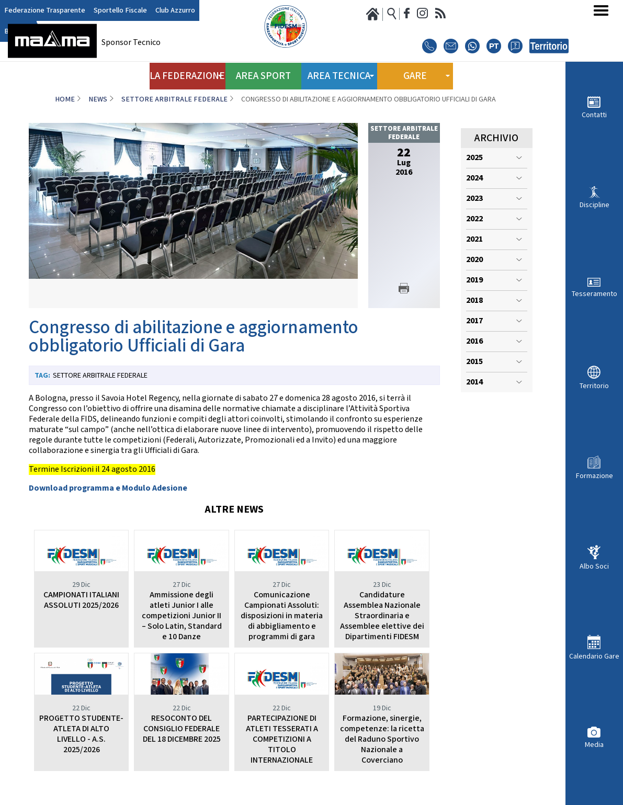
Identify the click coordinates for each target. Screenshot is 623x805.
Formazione (594, 475)
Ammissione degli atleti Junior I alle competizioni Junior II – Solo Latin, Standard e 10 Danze (182, 615)
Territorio (594, 385)
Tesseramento (594, 293)
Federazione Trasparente (40, 11)
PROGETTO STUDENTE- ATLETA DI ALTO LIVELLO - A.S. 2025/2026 (81, 734)
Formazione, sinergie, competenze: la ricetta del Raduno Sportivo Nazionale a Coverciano (382, 739)
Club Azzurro (156, 11)
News (97, 99)
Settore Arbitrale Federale (174, 99)
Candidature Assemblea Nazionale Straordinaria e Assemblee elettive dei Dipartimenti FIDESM (382, 615)
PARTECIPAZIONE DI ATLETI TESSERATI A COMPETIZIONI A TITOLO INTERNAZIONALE (282, 739)
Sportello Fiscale (107, 11)
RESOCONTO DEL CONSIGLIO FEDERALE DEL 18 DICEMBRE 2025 (182, 729)
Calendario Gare (594, 656)
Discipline (594, 204)
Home (65, 99)
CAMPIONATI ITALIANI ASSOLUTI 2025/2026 (81, 600)
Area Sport (263, 72)
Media (594, 744)
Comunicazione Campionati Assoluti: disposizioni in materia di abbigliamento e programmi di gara (282, 615)
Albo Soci (594, 566)
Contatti (594, 114)
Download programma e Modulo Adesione (108, 488)
